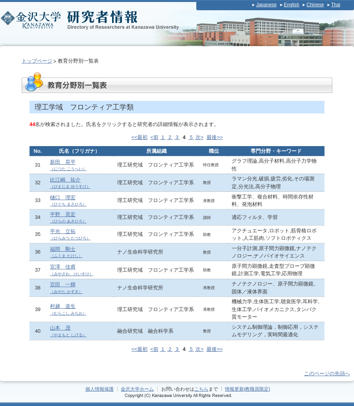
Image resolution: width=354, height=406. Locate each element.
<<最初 (139, 137)
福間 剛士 (66, 252)
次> (199, 137)
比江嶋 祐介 (70, 183)
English (291, 4)
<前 (154, 137)
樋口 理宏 (68, 201)
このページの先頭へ (327, 373)
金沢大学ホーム (137, 388)
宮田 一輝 (66, 288)
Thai (335, 4)
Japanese (266, 4)
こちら (201, 388)
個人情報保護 (99, 388)
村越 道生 (68, 309)
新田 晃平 (68, 165)
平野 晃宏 (68, 217)
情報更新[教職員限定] (247, 388)
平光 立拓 (70, 234)
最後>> (214, 137)
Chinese (315, 4)
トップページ (37, 61)
